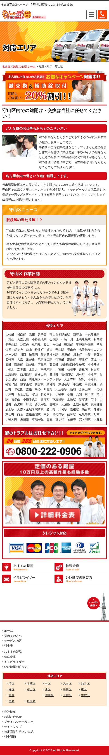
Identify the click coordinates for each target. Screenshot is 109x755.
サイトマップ (13, 726)
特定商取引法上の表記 (18, 731)
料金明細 (10, 736)
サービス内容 (13, 640)
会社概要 (10, 712)
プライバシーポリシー (18, 721)
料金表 (8, 645)
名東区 (31, 701)
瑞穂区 (31, 683)
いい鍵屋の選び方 (16, 666)
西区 (48, 689)
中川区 (67, 689)
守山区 (31, 689)
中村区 (85, 695)
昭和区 (49, 695)
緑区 (11, 689)
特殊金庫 (10, 657)
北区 (11, 695)
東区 (84, 689)
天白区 (67, 683)
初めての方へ (13, 635)
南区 (11, 701)
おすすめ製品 (13, 651)
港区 (11, 683)
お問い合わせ (13, 716)
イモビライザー (14, 661)
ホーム (8, 630)
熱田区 (85, 683)
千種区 (67, 695)
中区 (48, 683)
